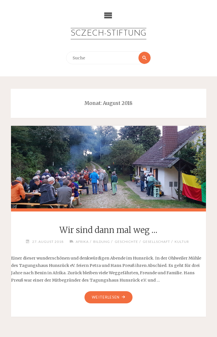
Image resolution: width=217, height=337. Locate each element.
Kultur (182, 241)
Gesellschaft (156, 241)
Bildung (101, 241)
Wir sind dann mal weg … (108, 230)
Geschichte (126, 241)
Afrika (82, 241)
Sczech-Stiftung (108, 33)
